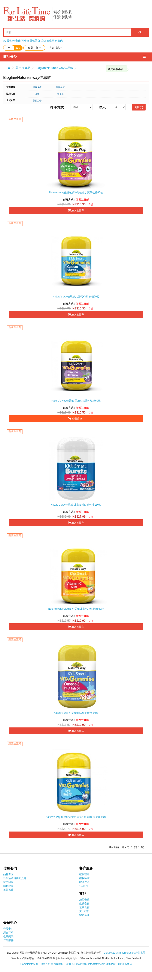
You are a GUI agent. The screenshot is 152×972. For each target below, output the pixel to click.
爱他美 (11, 40)
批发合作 (84, 903)
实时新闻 (84, 915)
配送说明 (84, 882)
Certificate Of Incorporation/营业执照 (124, 952)
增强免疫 (37, 87)
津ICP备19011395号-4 (119, 964)
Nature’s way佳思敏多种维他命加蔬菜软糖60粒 (76, 192)
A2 (4, 40)
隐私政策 (8, 885)
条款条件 (8, 889)
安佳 (18, 40)
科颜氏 (59, 40)
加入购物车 (76, 210)
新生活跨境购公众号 (14, 878)
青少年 (60, 94)
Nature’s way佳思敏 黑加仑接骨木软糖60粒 (76, 400)
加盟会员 (84, 899)
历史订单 (8, 932)
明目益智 (60, 87)
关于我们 (84, 911)
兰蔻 (43, 40)
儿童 (37, 94)
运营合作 (84, 907)
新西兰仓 (37, 100)
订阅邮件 (8, 940)
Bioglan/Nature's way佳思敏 (54, 68)
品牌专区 (8, 874)
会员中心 (8, 928)
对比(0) (139, 107)
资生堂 (50, 40)
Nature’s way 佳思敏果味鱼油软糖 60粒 (76, 712)
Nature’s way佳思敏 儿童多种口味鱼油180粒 (76, 504)
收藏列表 (8, 936)
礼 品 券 (83, 885)
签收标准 (84, 878)
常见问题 (8, 882)
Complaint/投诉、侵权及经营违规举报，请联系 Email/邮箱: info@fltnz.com (63, 964)
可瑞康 (25, 40)
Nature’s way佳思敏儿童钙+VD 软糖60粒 (76, 296)
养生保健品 (22, 68)
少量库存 (75, 418)
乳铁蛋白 (35, 40)
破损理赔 (84, 874)
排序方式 (57, 107)
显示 (102, 107)
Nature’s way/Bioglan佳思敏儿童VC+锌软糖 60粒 (76, 608)
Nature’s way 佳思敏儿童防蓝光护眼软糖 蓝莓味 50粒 (76, 816)
